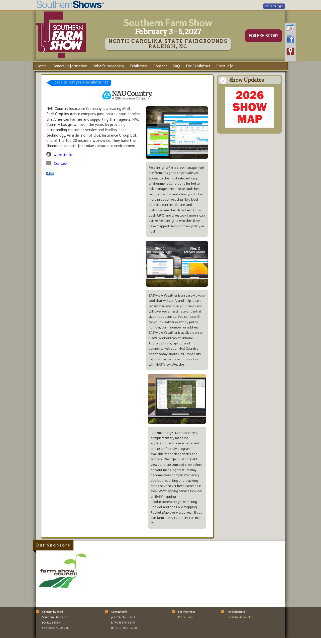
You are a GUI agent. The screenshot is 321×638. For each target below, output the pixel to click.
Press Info (224, 66)
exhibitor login (274, 6)
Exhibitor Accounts (239, 617)
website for (64, 155)
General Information (70, 66)
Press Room (185, 617)
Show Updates (246, 80)
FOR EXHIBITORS (263, 35)
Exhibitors (138, 66)
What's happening (108, 66)
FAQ (176, 66)
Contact (160, 66)
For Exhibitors (198, 66)
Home (41, 66)
